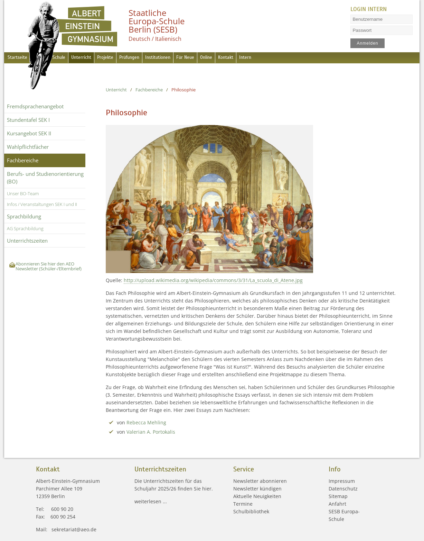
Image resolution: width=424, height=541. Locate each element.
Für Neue (214, 58)
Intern (286, 58)
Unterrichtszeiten (27, 240)
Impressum (342, 481)
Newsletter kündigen (257, 488)
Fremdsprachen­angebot (35, 106)
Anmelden (367, 43)
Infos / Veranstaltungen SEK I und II (42, 204)
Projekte (119, 58)
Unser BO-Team (23, 193)
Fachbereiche (22, 160)
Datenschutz (343, 488)
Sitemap (338, 496)
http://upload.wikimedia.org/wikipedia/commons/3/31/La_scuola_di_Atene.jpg (213, 280)
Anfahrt (337, 504)
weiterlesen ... (150, 501)
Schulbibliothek (251, 511)
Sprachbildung (24, 216)
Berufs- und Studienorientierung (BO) (45, 177)
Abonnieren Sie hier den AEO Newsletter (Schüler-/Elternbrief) (49, 266)
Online (239, 58)
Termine (243, 504)
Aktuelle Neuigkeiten (257, 496)
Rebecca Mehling (147, 422)
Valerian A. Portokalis (151, 432)
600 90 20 (62, 509)
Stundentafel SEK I (28, 119)
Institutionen (181, 58)
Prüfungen (147, 58)
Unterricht (90, 58)
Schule (63, 58)
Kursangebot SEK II (29, 133)
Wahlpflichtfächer (28, 146)
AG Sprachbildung (25, 228)
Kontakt (263, 58)
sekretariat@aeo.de (73, 529)
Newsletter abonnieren (260, 481)
